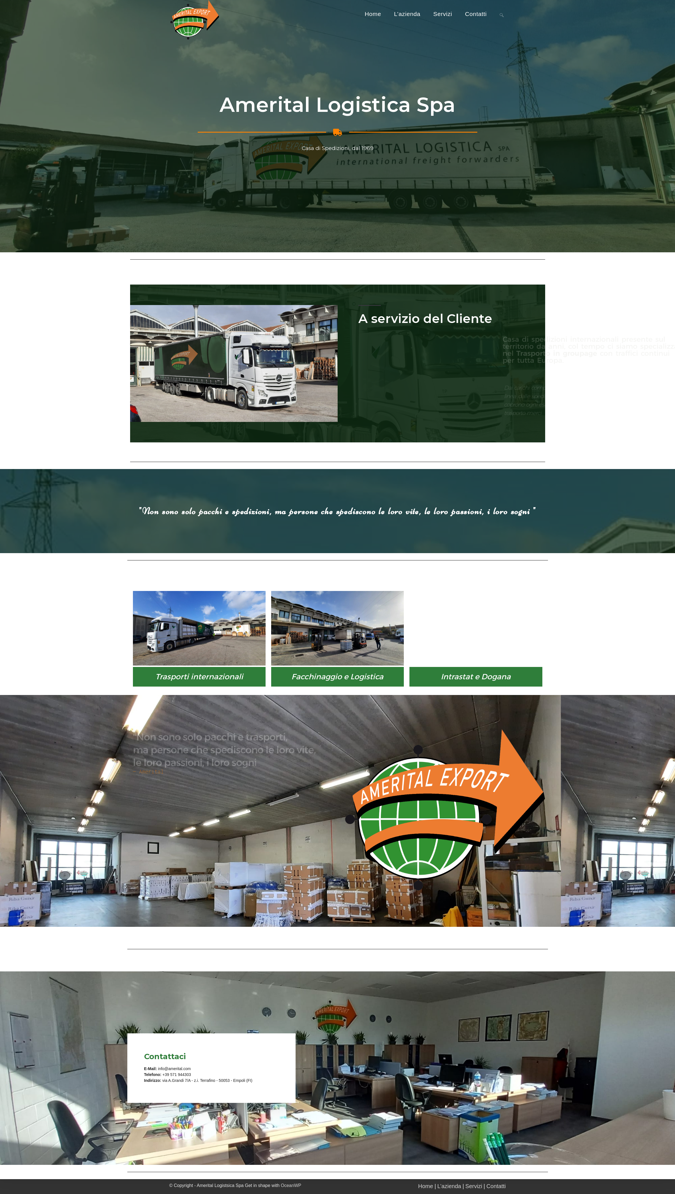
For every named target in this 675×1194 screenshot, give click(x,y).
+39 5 (167, 1074)
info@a (164, 1068)
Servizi (473, 1186)
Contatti (496, 1186)
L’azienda (449, 1186)
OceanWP (291, 1185)
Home (425, 1186)
